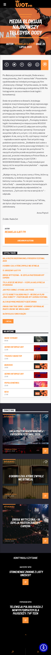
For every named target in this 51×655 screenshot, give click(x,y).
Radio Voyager (10, 338)
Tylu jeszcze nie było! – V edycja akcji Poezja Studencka (24, 283)
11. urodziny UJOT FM (12, 270)
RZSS (6, 391)
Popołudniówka (11, 382)
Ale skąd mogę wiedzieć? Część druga (20, 301)
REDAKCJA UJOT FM (25, 44)
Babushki (8, 365)
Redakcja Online (11, 449)
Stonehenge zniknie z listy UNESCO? (26, 573)
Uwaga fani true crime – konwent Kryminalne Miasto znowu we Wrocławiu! (23, 307)
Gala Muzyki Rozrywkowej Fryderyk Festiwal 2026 (24, 259)
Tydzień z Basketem (13, 356)
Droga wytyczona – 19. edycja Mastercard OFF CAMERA (23, 276)
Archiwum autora (25, 240)
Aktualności (25, 17)
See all (8, 321)
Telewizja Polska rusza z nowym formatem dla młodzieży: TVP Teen (26, 610)
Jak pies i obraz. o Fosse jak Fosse (18, 289)
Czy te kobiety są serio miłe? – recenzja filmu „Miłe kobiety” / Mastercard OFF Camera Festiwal (25, 295)
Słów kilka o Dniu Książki (14, 313)
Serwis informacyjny (14, 347)
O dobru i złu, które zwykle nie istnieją (21, 265)
